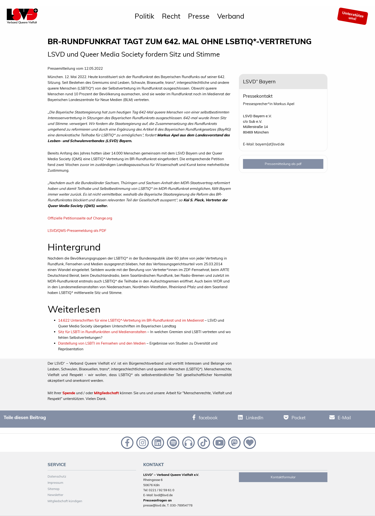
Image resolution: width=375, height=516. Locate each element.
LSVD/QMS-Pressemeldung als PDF (77, 230)
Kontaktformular (283, 477)
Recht (171, 16)
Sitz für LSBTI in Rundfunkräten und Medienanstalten (102, 332)
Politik (144, 16)
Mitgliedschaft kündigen (65, 501)
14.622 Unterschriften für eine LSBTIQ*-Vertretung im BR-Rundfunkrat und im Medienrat (131, 320)
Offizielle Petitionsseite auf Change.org (80, 218)
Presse (199, 16)
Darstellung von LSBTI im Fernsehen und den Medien (102, 343)
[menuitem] (144, 16)
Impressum (55, 482)
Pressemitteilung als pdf (283, 164)
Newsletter (55, 495)
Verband (230, 16)
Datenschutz (57, 476)
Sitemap (54, 489)
